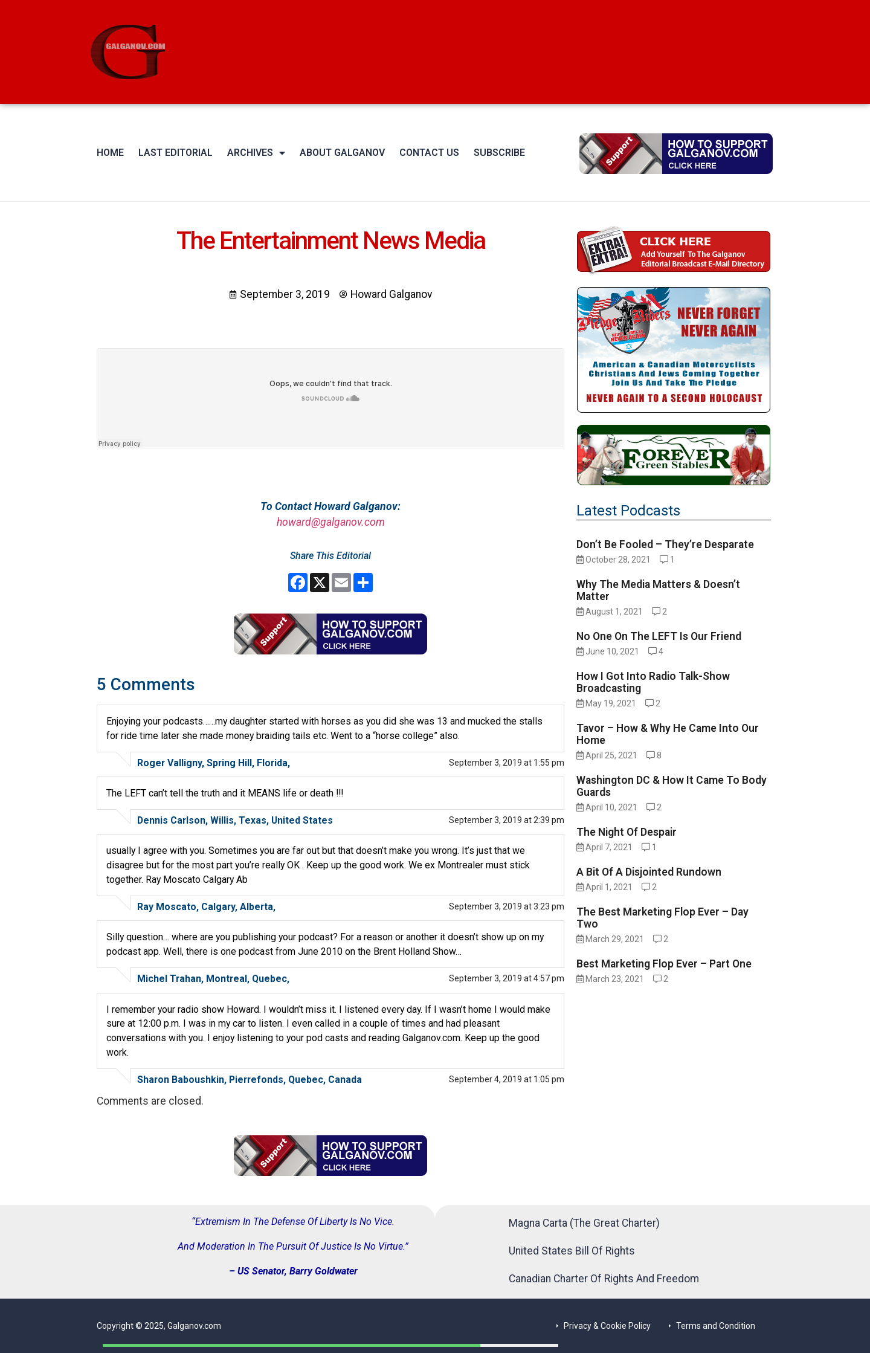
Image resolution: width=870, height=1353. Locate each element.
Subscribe (499, 152)
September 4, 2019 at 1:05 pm (506, 1079)
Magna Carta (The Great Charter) (584, 1223)
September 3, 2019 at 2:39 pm (506, 820)
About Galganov (342, 152)
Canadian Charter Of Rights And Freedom (604, 1279)
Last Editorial (175, 152)
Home (110, 152)
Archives (256, 153)
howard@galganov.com (331, 522)
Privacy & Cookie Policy (607, 1326)
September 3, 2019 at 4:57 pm (506, 978)
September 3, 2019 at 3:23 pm (506, 906)
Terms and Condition (715, 1326)
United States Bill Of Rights (572, 1251)
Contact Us (429, 152)
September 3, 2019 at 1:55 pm (506, 762)
